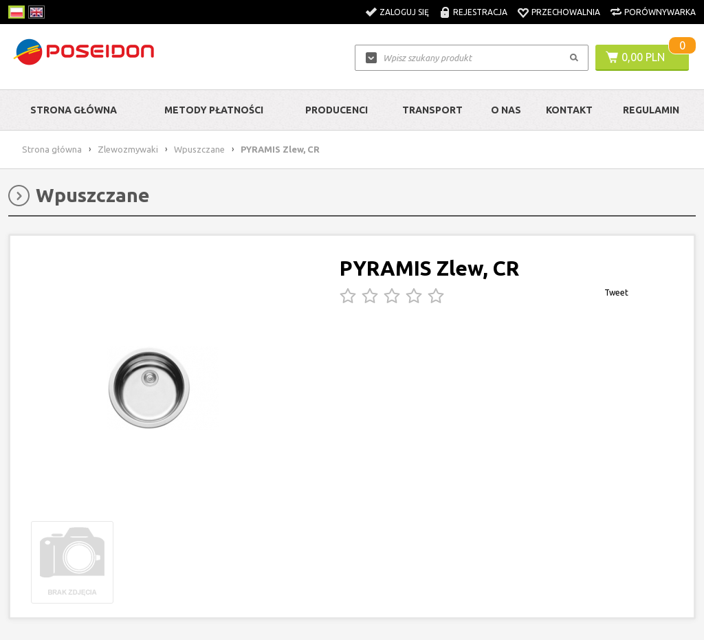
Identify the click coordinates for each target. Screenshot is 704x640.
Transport (432, 109)
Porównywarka (660, 12)
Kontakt (569, 109)
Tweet (616, 292)
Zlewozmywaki (128, 149)
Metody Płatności (213, 109)
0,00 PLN (643, 57)
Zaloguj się (404, 12)
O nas (506, 109)
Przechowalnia (565, 12)
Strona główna (73, 109)
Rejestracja (480, 12)
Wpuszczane (199, 149)
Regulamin (651, 109)
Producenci (336, 109)
